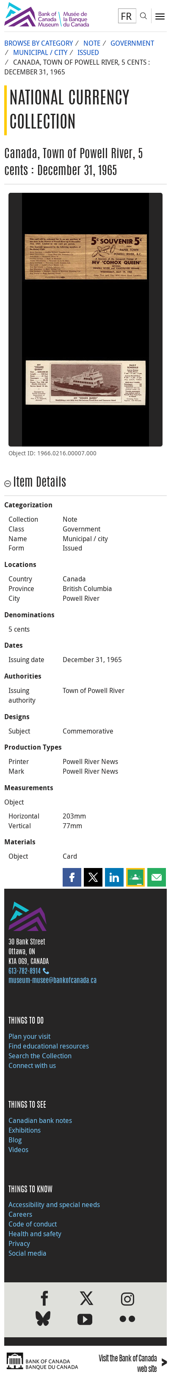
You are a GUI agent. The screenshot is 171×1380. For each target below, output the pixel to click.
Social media (27, 1253)
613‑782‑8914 (24, 971)
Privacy (19, 1243)
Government (132, 43)
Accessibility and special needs (54, 1204)
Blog (15, 1140)
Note (91, 43)
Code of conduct (32, 1224)
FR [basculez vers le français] (126, 16)
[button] (72, 877)
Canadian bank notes (40, 1120)
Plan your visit (29, 1036)
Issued (88, 52)
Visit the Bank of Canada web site (133, 1364)
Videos (18, 1149)
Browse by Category (38, 43)
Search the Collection (40, 1055)
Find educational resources (48, 1046)
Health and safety (34, 1233)
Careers (20, 1214)
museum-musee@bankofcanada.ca (52, 981)
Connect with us (32, 1065)
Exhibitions (24, 1130)
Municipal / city (40, 52)
